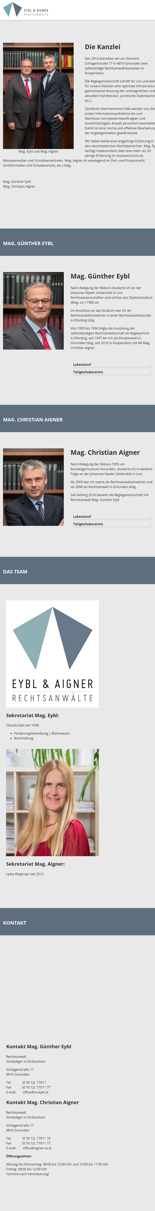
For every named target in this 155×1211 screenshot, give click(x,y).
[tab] (110, 364)
